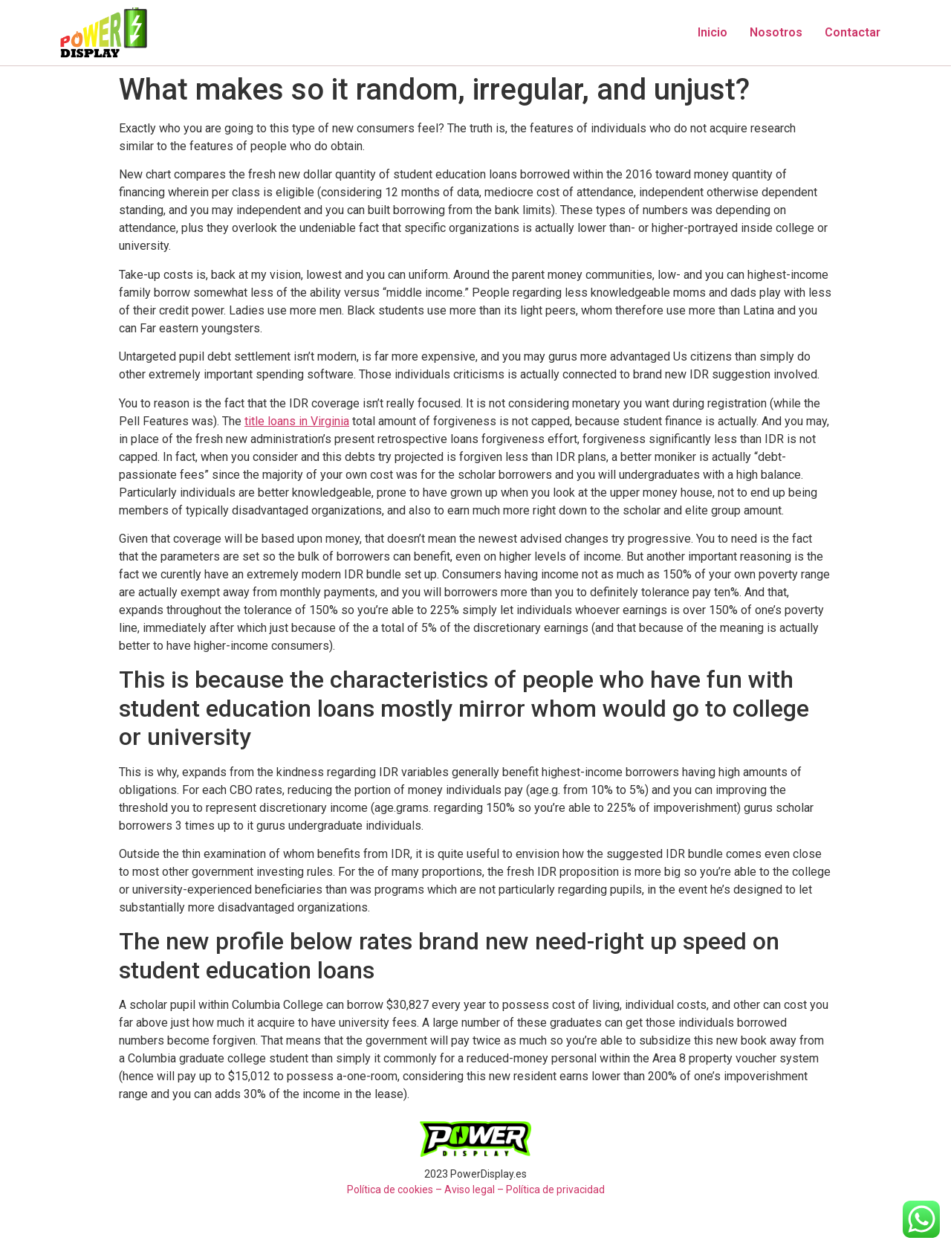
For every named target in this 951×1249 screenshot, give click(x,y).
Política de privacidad (555, 1189)
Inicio (712, 32)
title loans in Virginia (296, 421)
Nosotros (776, 32)
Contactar (852, 32)
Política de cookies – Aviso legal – (425, 1189)
